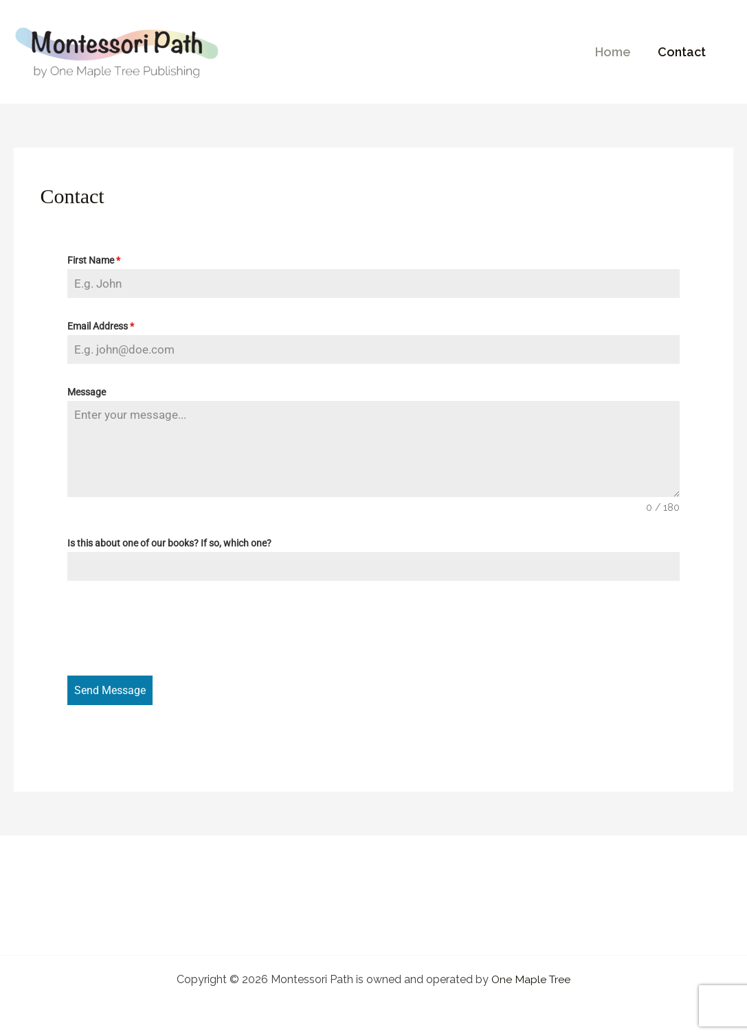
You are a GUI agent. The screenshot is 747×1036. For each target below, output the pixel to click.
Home (616, 52)
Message (86, 392)
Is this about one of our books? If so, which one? (169, 543)
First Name (93, 260)
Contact (683, 52)
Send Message (110, 690)
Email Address (100, 326)
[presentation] (171, 628)
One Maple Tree (531, 977)
